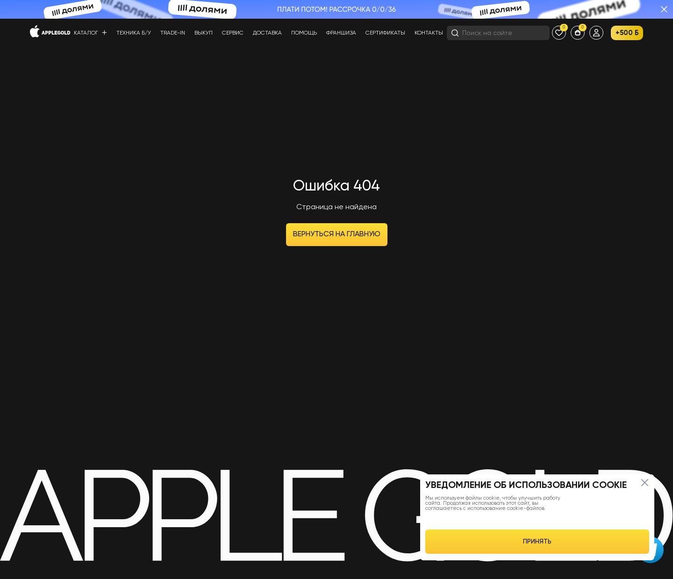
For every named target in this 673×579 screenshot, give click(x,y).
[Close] (644, 482)
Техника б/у (133, 33)
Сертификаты (385, 33)
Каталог (90, 33)
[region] (537, 517)
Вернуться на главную (336, 234)
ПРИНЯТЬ (537, 541)
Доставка (267, 33)
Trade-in (172, 33)
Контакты (429, 33)
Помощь (304, 33)
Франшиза (341, 33)
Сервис (232, 33)
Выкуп (203, 33)
